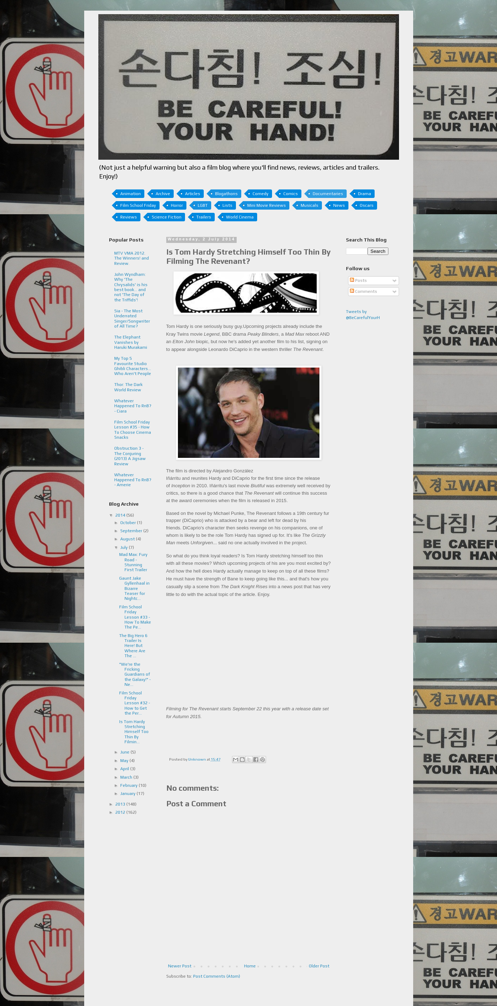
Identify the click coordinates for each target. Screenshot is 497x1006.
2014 (120, 515)
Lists (227, 205)
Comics (290, 193)
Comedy (260, 193)
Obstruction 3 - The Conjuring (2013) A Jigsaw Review (130, 456)
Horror (177, 205)
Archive (163, 193)
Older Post (319, 966)
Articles (192, 193)
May (124, 760)
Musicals (309, 205)
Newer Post (179, 966)
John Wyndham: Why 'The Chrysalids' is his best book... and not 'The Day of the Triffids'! (131, 287)
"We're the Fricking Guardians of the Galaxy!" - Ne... (135, 674)
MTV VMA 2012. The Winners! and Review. (131, 258)
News (339, 205)
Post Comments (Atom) (216, 976)
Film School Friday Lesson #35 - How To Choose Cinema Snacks (132, 430)
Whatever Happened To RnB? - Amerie (132, 480)
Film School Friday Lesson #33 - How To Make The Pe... (135, 617)
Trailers (203, 217)
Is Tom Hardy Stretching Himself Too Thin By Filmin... (134, 732)
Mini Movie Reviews (266, 205)
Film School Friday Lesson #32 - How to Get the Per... (134, 703)
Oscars (367, 205)
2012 (120, 812)
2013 (120, 804)
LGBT (203, 205)
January (128, 793)
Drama (364, 193)
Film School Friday (138, 205)
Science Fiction (166, 217)
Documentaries (328, 193)
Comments (363, 291)
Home (250, 966)
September (131, 530)
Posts (358, 280)
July (124, 547)
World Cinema (240, 217)
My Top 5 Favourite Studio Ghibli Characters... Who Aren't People (132, 366)
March (126, 777)
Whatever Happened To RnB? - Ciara (132, 406)
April (125, 768)
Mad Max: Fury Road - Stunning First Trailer (133, 562)
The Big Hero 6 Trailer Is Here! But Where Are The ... (133, 646)
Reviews (128, 217)
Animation (130, 193)
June (125, 752)
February (129, 785)
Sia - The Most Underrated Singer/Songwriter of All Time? (132, 318)
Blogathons (226, 193)
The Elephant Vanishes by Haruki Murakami (130, 342)
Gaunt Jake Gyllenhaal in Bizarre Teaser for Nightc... (134, 588)
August (128, 538)
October (128, 522)
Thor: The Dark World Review (128, 387)
